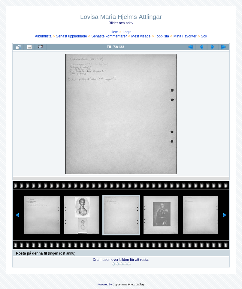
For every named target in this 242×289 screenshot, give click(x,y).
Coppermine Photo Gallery (128, 284)
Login (127, 32)
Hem (114, 32)
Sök (204, 36)
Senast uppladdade (71, 36)
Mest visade (140, 36)
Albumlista (43, 36)
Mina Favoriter (185, 36)
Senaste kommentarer (109, 36)
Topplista (162, 36)
